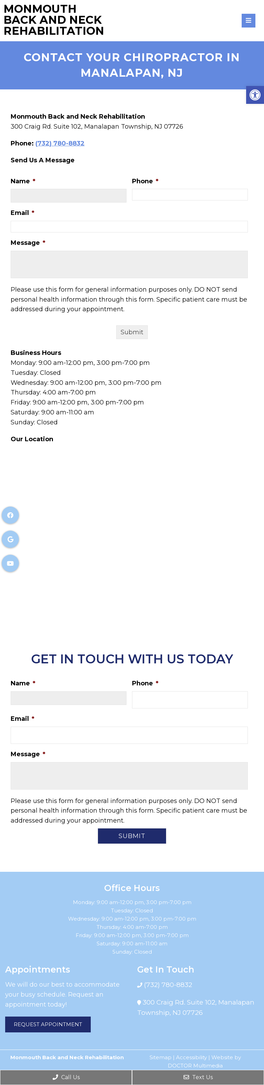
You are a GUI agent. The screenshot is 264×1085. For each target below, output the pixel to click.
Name (23, 181)
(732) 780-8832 (60, 143)
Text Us (198, 1077)
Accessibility (191, 1057)
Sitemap (161, 1057)
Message (28, 243)
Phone (145, 181)
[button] (255, 95)
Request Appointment (48, 1024)
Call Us (66, 1077)
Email (22, 213)
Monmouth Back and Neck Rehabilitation (53, 19)
